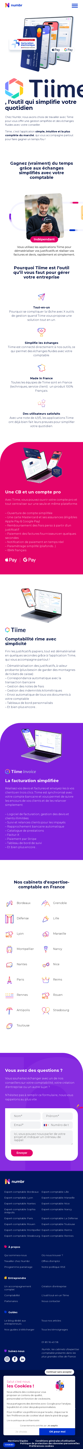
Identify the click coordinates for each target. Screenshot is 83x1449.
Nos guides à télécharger (19, 1329)
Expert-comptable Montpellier (22, 1230)
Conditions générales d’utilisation (55, 1441)
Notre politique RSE (53, 1266)
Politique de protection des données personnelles (50, 1443)
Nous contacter (51, 1301)
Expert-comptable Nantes (20, 1203)
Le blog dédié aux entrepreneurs (15, 1322)
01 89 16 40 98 (50, 1342)
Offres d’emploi (51, 1261)
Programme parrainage (18, 1266)
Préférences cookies (41, 1446)
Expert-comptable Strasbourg (22, 1235)
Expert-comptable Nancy (57, 1209)
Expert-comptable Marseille (58, 1197)
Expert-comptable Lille (55, 1191)
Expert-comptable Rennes (57, 1235)
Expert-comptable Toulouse (58, 1224)
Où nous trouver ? (52, 1255)
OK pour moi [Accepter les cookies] (34, 1431)
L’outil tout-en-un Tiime (55, 1295)
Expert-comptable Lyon (18, 1197)
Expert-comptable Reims (57, 1230)
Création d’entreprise (54, 1286)
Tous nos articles (51, 1320)
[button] (9, 1444)
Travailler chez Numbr (17, 1261)
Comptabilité (12, 1295)
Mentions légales (18, 1441)
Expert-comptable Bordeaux (21, 1191)
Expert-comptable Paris (18, 1218)
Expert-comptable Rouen (19, 1224)
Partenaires (11, 1301)
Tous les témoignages (55, 1329)
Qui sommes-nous (15, 1255)
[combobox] (46, 1125)
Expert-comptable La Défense (60, 1218)
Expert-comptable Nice (56, 1203)
